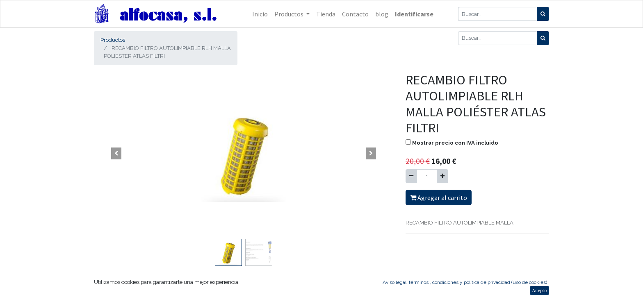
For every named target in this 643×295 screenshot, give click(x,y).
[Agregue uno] (442, 176)
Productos (112, 40)
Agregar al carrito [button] (438, 197)
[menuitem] (260, 14)
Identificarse (414, 14)
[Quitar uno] (411, 176)
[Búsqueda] (543, 14)
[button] (116, 153)
